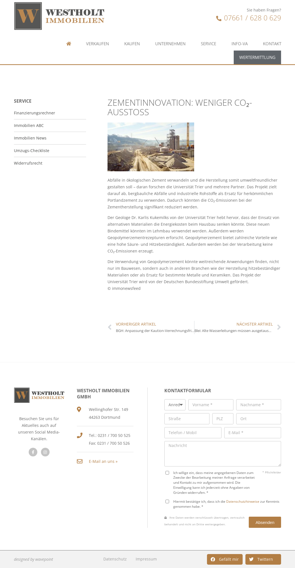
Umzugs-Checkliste (31, 150)
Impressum (146, 559)
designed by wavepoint (33, 559)
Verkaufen (97, 23)
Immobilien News (30, 138)
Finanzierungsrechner (34, 112)
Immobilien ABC (29, 125)
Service (208, 23)
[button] (225, 559)
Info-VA (239, 23)
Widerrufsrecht (28, 163)
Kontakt (272, 23)
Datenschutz (115, 559)
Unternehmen (170, 23)
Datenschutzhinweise (242, 501)
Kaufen (132, 23)
